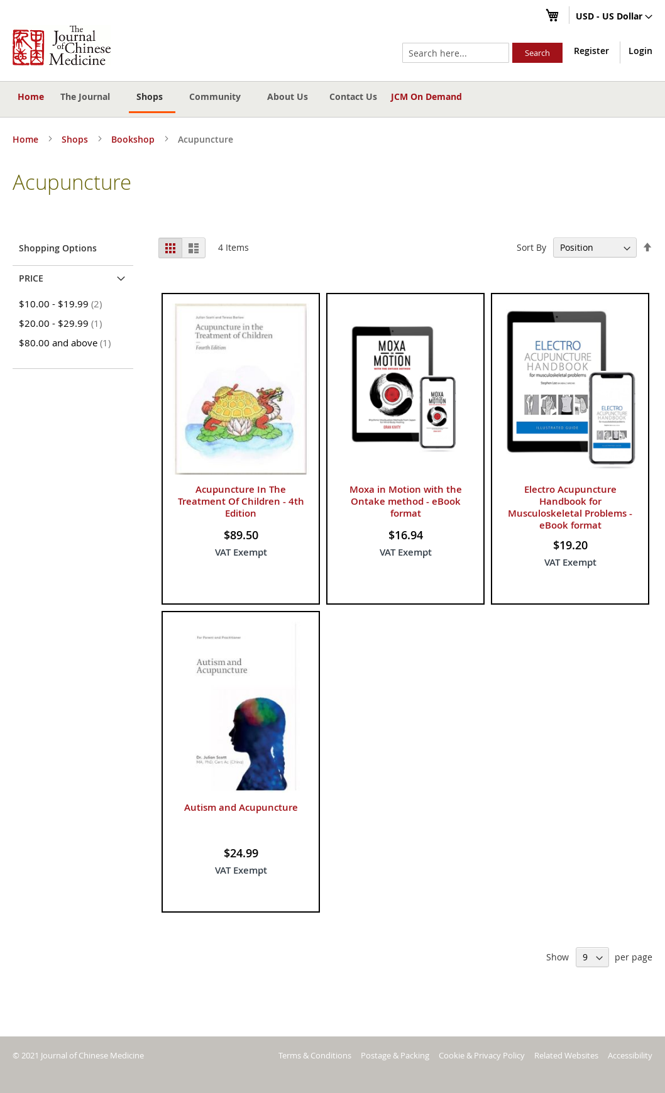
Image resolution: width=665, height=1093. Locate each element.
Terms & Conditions (314, 1055)
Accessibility (630, 1055)
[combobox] (455, 53)
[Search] (537, 53)
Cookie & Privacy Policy (482, 1055)
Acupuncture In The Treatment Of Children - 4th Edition (241, 501)
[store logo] (62, 45)
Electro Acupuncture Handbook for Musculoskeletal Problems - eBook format (570, 507)
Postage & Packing (395, 1055)
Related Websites (566, 1055)
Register (591, 51)
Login (640, 51)
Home (31, 96)
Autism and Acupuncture (241, 807)
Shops (76, 139)
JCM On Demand (426, 96)
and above (67, 342)
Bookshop (134, 139)
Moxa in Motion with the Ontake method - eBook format (405, 501)
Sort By (531, 247)
